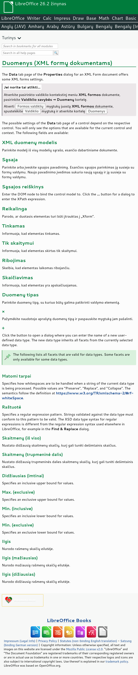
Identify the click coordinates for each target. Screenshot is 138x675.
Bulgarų (85, 26)
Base (91, 18)
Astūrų (68, 26)
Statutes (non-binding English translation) (88, 641)
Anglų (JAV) (13, 26)
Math (104, 18)
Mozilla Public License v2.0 (84, 649)
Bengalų (104, 26)
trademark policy (117, 661)
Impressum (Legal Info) (19, 641)
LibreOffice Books (69, 620)
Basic (130, 18)
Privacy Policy (47, 641)
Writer (33, 18)
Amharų (36, 26)
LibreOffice (12, 18)
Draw (78, 18)
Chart (117, 18)
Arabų (52, 26)
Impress (62, 18)
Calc (47, 18)
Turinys (9, 37)
